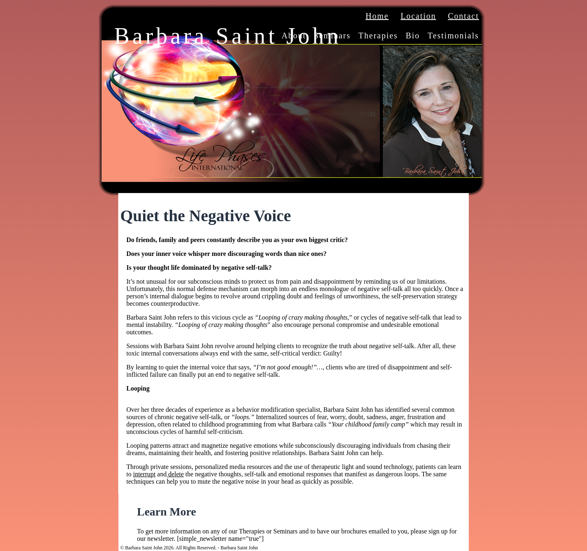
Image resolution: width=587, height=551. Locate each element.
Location (418, 15)
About (294, 35)
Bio (413, 35)
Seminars (332, 35)
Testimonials (453, 35)
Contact (463, 15)
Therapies (378, 35)
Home (377, 15)
